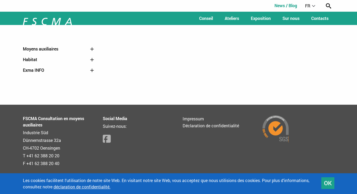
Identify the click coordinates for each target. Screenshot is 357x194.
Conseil (206, 18)
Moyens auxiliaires (59, 49)
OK (328, 183)
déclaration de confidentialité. (82, 186)
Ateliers (232, 18)
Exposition (261, 18)
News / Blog (285, 5)
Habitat (59, 59)
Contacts (320, 18)
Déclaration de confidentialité (211, 125)
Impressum (193, 118)
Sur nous (290, 18)
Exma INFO (59, 70)
